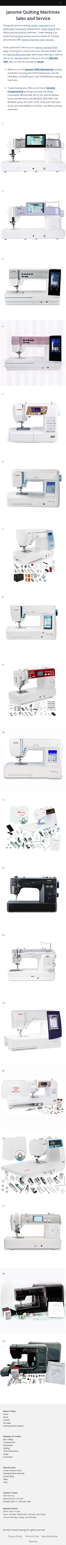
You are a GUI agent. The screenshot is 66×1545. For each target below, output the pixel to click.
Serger (6, 1454)
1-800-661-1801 (24, 1501)
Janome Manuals (16, 54)
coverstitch (44, 25)
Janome (19, 36)
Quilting (6, 1448)
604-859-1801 (9, 1501)
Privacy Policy (15, 1536)
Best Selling (8, 1439)
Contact (6, 1420)
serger (34, 25)
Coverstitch (8, 1457)
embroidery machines (14, 28)
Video (5, 1479)
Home (5, 1414)
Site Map (7, 1423)
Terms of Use (32, 1536)
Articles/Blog (8, 1476)
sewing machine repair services (38, 39)
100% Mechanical (10, 1451)
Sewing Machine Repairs (13, 1426)
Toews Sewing (48, 28)
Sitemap (33, 1541)
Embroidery (8, 1445)
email (40, 61)
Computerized (9, 1442)
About (5, 1417)
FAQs (5, 1482)
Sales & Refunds (49, 1536)
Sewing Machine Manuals (14, 1473)
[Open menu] (60, 3)
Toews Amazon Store (12, 1470)
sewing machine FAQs (46, 47)
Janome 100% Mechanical (39, 69)
